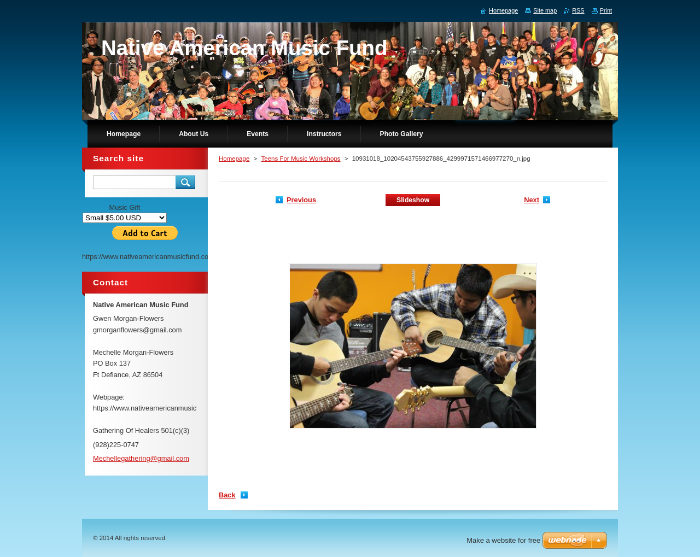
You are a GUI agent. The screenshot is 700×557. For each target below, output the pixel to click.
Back (227, 495)
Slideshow (412, 200)
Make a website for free (503, 540)
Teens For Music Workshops (300, 158)
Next (531, 200)
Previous (301, 200)
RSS (578, 10)
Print (606, 10)
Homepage (234, 158)
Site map (545, 10)
